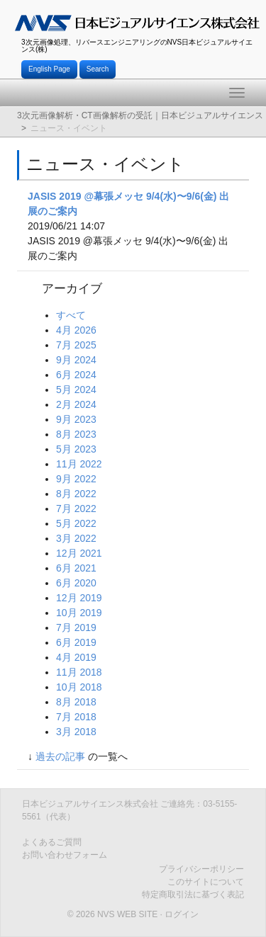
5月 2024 (76, 389)
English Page (49, 69)
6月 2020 (76, 583)
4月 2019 (76, 657)
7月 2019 (76, 627)
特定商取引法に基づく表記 (193, 894)
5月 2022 (76, 523)
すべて (71, 315)
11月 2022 (79, 464)
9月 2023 (76, 419)
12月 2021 (79, 553)
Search (98, 69)
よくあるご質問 (52, 842)
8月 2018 (76, 702)
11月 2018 (79, 672)
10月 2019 (79, 612)
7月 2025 (76, 345)
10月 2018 (79, 687)
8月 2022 (76, 493)
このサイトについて (205, 882)
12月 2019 (79, 597)
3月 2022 (76, 538)
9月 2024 (76, 359)
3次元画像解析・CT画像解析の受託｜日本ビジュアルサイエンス (140, 115)
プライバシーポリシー (201, 869)
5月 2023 (76, 449)
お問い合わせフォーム (64, 855)
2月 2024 (76, 404)
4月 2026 (76, 330)
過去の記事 (60, 756)
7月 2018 (76, 716)
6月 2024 (76, 374)
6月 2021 (76, 568)
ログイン (182, 914)
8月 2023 (76, 434)
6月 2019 (76, 642)
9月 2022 (76, 478)
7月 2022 (76, 508)
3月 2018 (76, 731)
